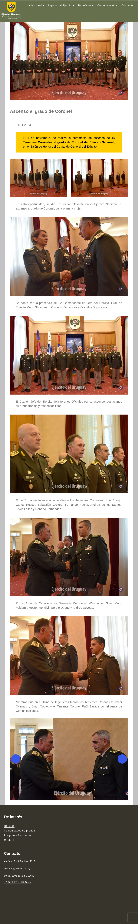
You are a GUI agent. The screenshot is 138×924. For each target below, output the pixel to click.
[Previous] (12, 788)
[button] (69, 788)
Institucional (34, 5)
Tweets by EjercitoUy (17, 877)
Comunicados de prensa (19, 860)
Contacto (127, 5)
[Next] (125, 788)
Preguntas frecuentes (18, 864)
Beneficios (84, 5)
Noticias (9, 855)
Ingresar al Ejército (60, 5)
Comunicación (106, 5)
